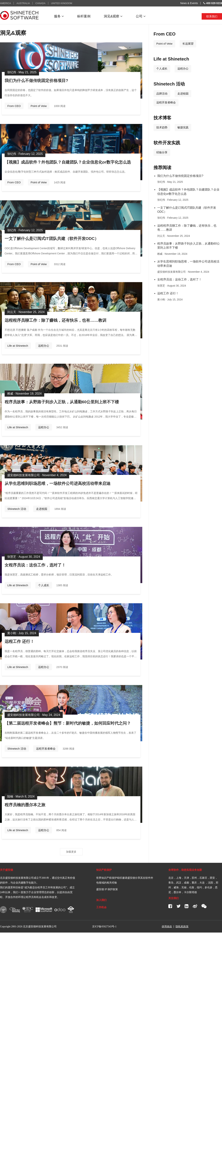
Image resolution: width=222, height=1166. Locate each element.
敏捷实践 (183, 127)
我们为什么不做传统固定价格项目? (36, 80)
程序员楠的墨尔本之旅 (25, 804)
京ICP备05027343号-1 (104, 926)
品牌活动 (161, 93)
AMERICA (5, 3)
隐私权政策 (182, 926)
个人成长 (43, 585)
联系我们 (211, 16)
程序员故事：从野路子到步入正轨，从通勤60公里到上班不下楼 (62, 402)
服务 (59, 16)
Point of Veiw (39, 105)
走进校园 (41, 508)
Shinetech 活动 (16, 508)
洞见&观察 (113, 16)
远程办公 (43, 345)
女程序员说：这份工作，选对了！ (35, 565)
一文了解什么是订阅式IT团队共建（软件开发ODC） (52, 238)
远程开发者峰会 (46, 748)
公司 (141, 16)
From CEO (14, 105)
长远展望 (188, 43)
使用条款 (167, 926)
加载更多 (71, 851)
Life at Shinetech (17, 345)
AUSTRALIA (23, 3)
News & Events (189, 3)
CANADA (40, 3)
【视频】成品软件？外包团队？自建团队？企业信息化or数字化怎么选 (68, 162)
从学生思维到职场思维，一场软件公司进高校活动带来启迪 (57, 483)
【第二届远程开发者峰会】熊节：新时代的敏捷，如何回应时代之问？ (68, 723)
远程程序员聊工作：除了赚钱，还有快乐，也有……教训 (55, 320)
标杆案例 (83, 16)
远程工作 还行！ (19, 641)
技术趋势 (161, 127)
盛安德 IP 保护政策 (107, 889)
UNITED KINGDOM (61, 3)
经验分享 (161, 152)
